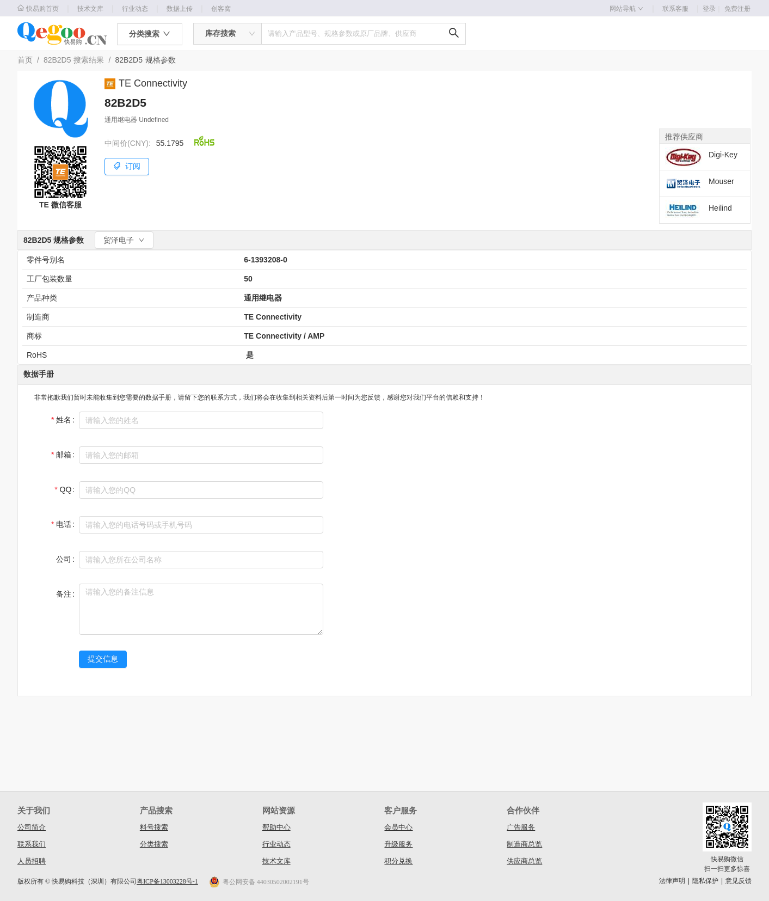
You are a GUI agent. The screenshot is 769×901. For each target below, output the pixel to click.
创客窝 (221, 9)
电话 (63, 524)
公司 (63, 559)
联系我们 (31, 844)
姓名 (63, 419)
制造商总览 (524, 844)
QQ (66, 489)
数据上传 (180, 9)
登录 (712, 9)
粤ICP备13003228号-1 (167, 881)
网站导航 (626, 9)
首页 (25, 60)
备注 (63, 594)
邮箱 (63, 454)
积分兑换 (398, 861)
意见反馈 (738, 881)
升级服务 (398, 844)
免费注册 (737, 9)
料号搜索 (154, 827)
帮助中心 (276, 827)
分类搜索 (154, 844)
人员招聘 (31, 861)
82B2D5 (57, 60)
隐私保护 (705, 881)
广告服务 (521, 827)
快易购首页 (38, 8)
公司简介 (31, 827)
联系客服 (675, 9)
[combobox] (227, 34)
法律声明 (672, 881)
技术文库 (90, 9)
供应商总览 (524, 861)
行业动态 (135, 9)
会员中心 (398, 827)
